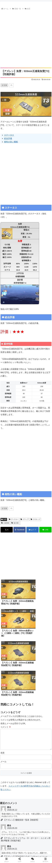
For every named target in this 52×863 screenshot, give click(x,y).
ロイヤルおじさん (38, 855)
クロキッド (35, 519)
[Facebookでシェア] (19, 529)
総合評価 (8, 138)
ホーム (13, 851)
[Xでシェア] (6, 529)
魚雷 (3, 519)
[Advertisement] (26, 38)
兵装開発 (5, 523)
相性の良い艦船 (11, 142)
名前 (2, 688)
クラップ (25, 519)
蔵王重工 (15, 523)
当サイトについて (38, 851)
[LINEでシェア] (45, 529)
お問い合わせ (13, 855)
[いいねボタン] (4, 85)
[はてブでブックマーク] (32, 529)
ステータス (9, 135)
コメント (5, 659)
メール (3, 697)
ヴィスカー (13, 519)
